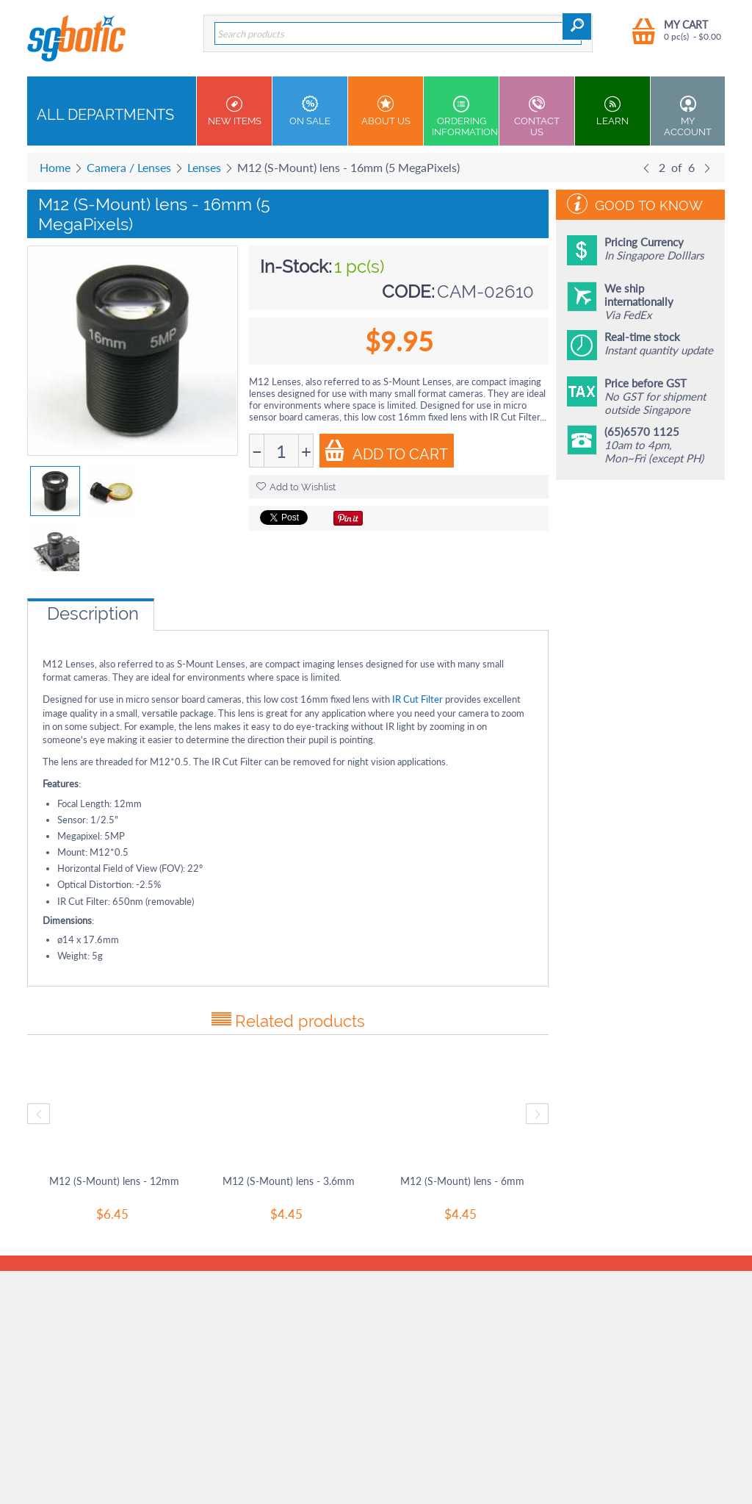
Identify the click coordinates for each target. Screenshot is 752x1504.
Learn (612, 111)
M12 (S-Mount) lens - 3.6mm (289, 1181)
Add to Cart (386, 451)
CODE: (408, 291)
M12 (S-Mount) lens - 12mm (114, 1181)
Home (55, 167)
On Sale (310, 111)
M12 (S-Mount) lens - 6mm (462, 1181)
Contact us (536, 116)
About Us (385, 111)
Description (93, 613)
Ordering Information (465, 116)
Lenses (204, 167)
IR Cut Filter (417, 699)
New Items (234, 111)
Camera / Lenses (129, 167)
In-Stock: (296, 266)
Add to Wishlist (296, 487)
